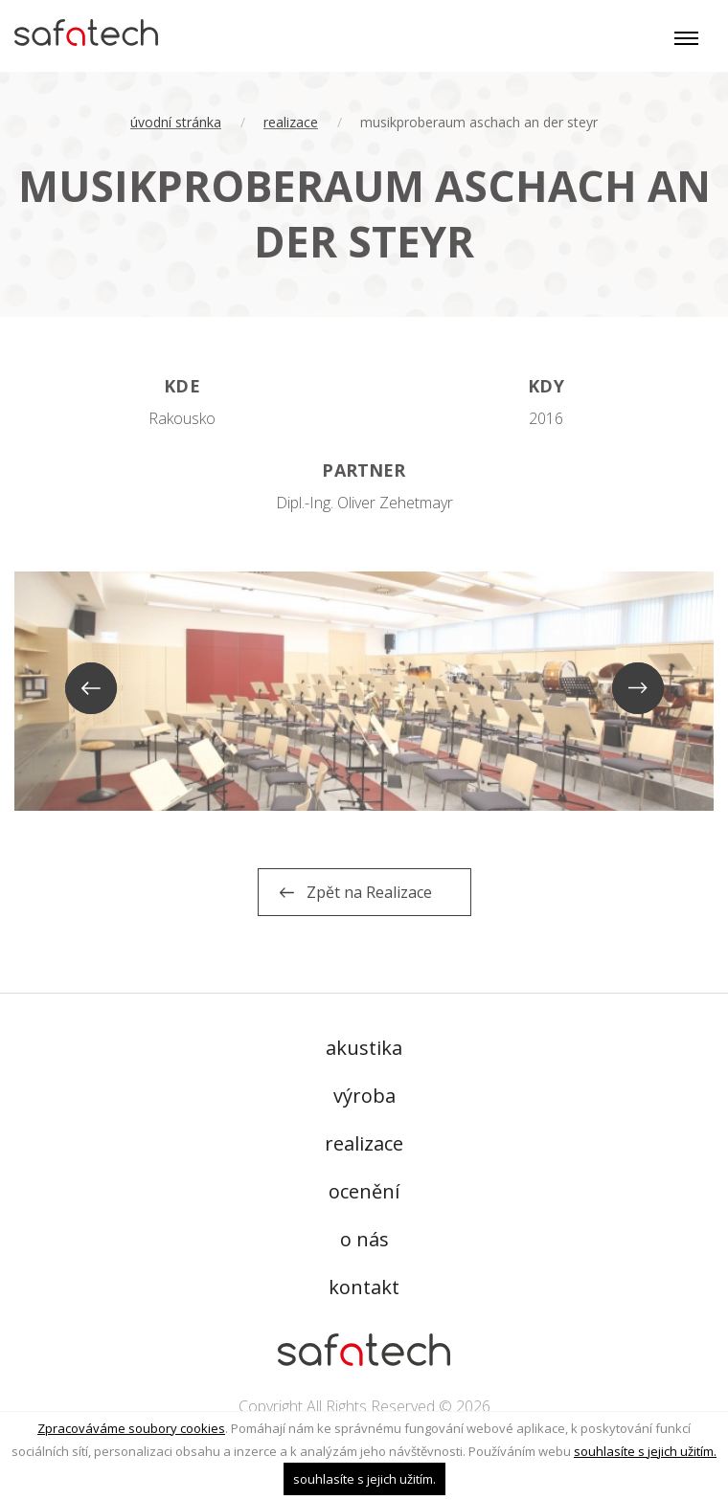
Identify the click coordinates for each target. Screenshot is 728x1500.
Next (639, 689)
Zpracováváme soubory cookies (131, 1428)
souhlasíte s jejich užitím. (645, 1451)
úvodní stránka (175, 122)
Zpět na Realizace (369, 892)
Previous (89, 689)
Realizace (290, 122)
